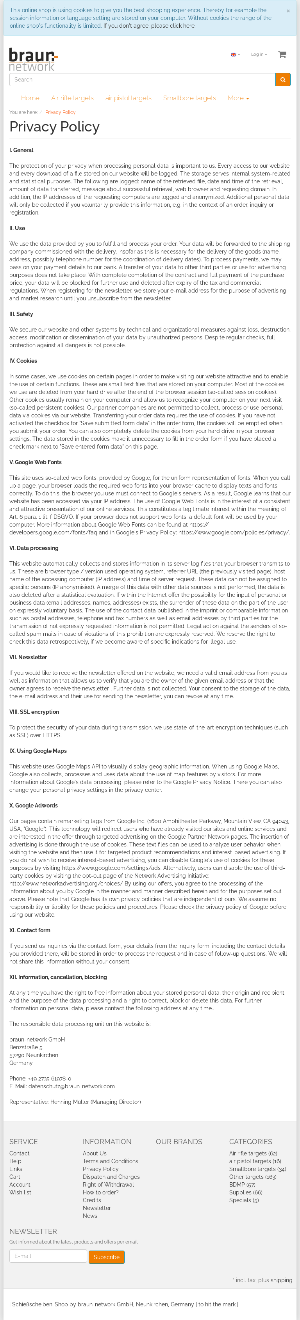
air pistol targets (128, 98)
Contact (19, 1153)
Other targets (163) (253, 1177)
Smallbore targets (189, 98)
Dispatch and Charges (111, 1177)
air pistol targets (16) (255, 1161)
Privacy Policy (101, 1169)
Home (30, 98)
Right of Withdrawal (108, 1185)
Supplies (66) (245, 1192)
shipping (282, 1280)
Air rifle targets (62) (253, 1153)
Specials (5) (244, 1200)
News (90, 1216)
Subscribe (107, 1257)
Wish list (20, 1192)
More (238, 98)
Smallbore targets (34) (257, 1169)
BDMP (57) (242, 1185)
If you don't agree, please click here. (150, 26)
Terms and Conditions (110, 1161)
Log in (259, 54)
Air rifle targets (72, 98)
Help (15, 1161)
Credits (92, 1200)
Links (15, 1169)
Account (19, 1185)
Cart (14, 1177)
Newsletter (97, 1208)
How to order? (101, 1192)
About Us (95, 1153)
